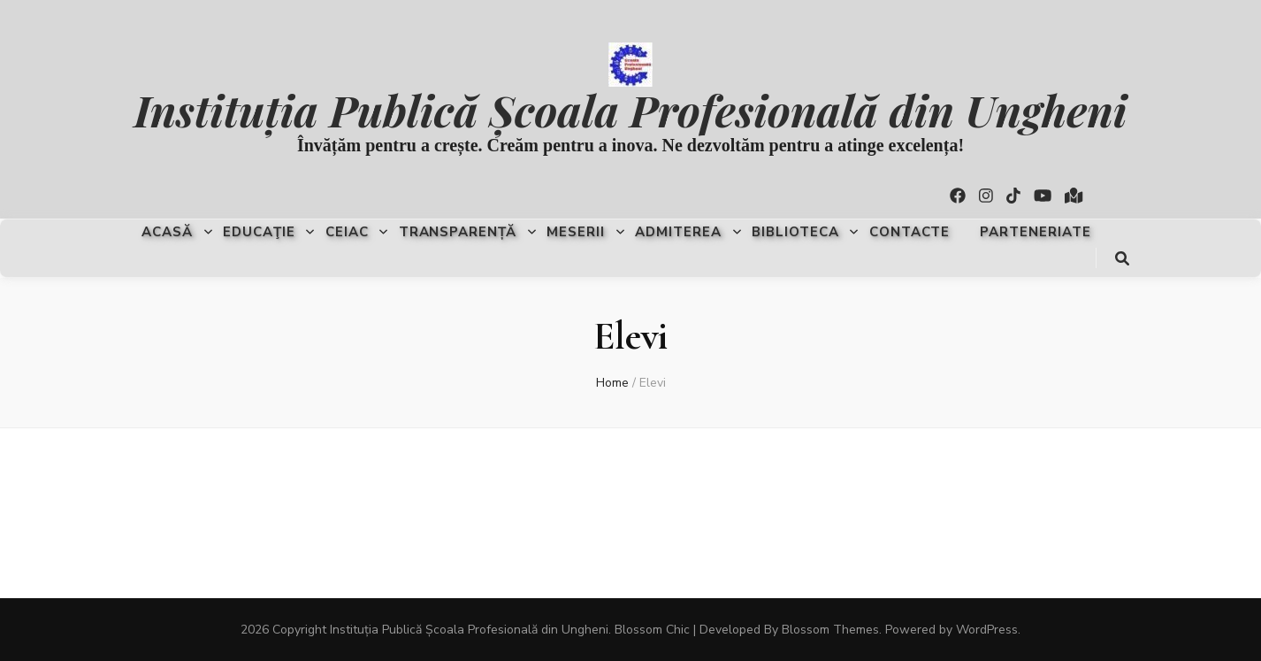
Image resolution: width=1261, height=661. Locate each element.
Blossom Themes (830, 629)
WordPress (987, 629)
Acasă (167, 232)
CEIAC (347, 232)
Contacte (910, 232)
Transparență (458, 232)
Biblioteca (795, 232)
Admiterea (678, 232)
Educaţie (259, 232)
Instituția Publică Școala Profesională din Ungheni (630, 109)
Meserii (575, 232)
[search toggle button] (1122, 258)
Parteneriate (1035, 232)
